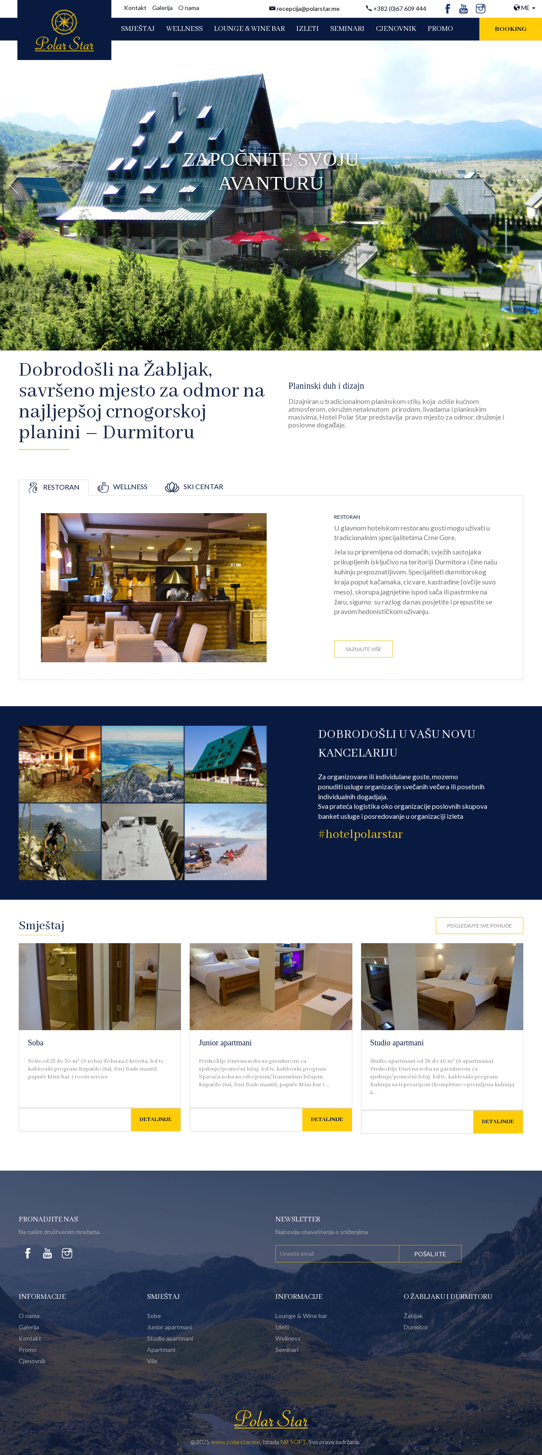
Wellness (122, 486)
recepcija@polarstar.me (308, 8)
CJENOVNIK (396, 28)
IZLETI (307, 28)
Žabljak (413, 1315)
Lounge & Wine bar (301, 1315)
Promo (28, 1349)
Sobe (154, 1315)
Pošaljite (430, 1254)
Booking (511, 29)
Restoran (54, 487)
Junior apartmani (225, 1042)
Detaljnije (156, 1119)
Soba (35, 1042)
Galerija (162, 7)
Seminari (286, 1349)
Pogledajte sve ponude (479, 925)
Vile (152, 1361)
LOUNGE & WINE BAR (249, 28)
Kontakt (135, 7)
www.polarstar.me (235, 1441)
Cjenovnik (32, 1361)
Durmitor (416, 1327)
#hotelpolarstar (360, 834)
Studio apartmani (397, 1042)
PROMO (440, 28)
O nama (188, 7)
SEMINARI (347, 28)
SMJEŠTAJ (138, 28)
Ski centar (194, 486)
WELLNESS (184, 28)
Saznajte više (363, 649)
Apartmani (161, 1349)
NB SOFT (293, 1441)
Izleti (282, 1327)
